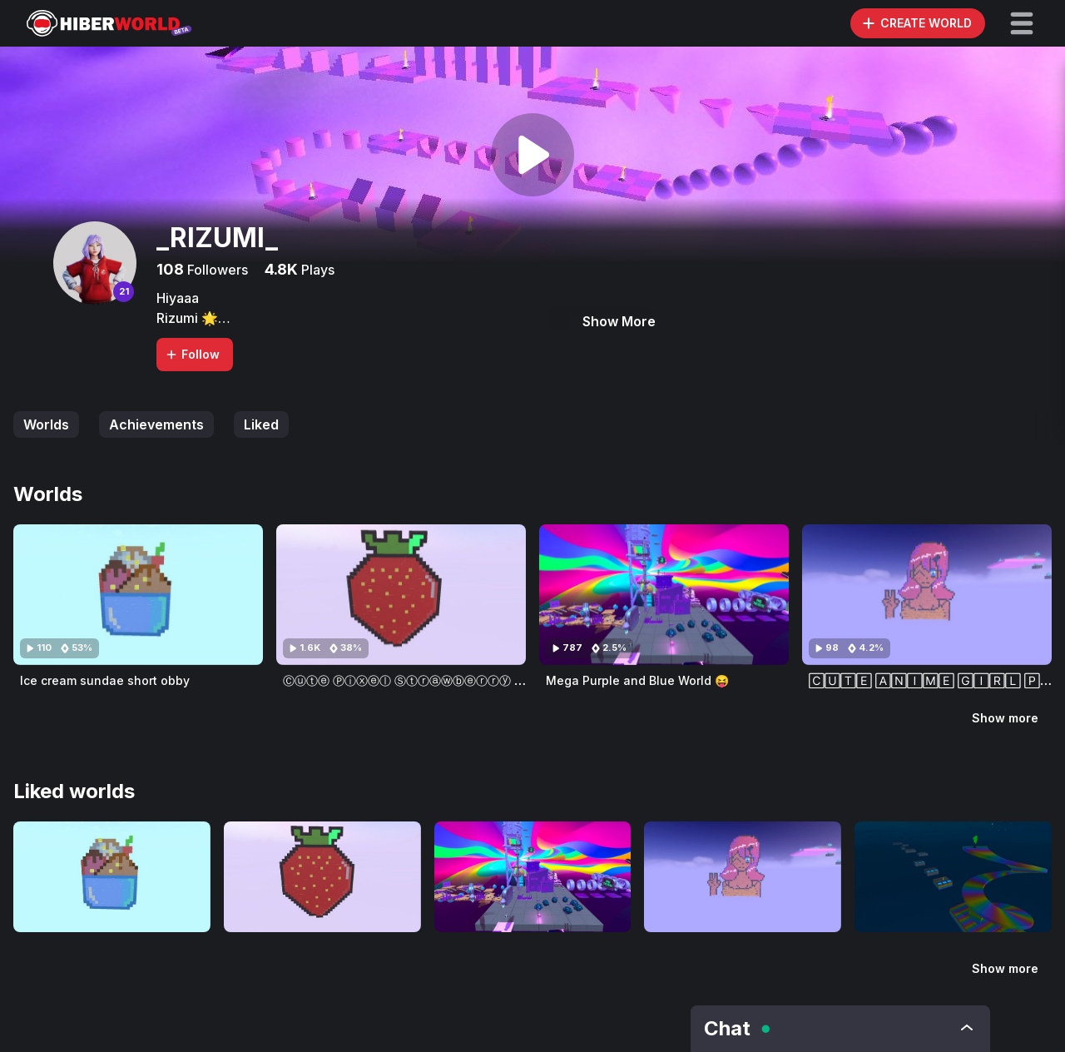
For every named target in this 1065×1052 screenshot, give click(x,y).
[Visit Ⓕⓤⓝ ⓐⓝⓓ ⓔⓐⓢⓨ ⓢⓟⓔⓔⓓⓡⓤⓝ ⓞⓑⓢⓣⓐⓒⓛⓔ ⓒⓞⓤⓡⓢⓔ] (953, 876)
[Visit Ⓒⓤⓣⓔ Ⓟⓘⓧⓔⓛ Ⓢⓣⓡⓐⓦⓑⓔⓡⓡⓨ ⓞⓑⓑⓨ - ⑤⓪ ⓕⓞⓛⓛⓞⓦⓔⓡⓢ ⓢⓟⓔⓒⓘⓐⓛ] (401, 594)
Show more (1005, 718)
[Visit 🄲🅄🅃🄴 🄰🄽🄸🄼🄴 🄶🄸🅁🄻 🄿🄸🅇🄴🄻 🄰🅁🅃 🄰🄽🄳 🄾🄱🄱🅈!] (927, 594)
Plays (316, 269)
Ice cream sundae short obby (105, 680)
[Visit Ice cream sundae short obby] (138, 594)
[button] (1021, 23)
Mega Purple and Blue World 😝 (637, 680)
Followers (216, 269)
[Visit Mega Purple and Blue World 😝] (664, 594)
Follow (192, 354)
